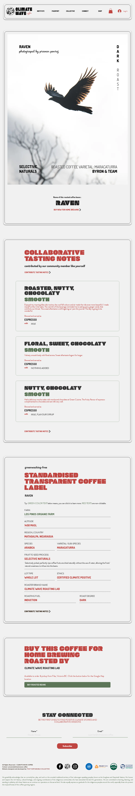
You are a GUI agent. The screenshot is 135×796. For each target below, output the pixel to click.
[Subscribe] (67, 746)
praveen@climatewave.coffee (18, 767)
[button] (40, 11)
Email (100, 731)
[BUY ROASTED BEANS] (67, 685)
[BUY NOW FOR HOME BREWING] (68, 210)
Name (33, 731)
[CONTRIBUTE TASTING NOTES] (68, 272)
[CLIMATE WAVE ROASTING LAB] (66, 589)
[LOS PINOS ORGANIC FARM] (67, 514)
